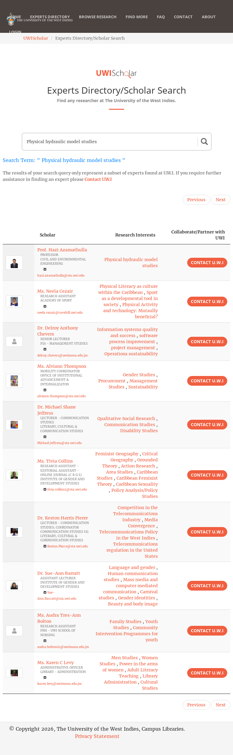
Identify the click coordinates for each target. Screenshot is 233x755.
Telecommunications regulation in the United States (132, 550)
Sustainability (143, 387)
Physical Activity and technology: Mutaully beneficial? (130, 310)
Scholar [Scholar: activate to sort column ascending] (48, 235)
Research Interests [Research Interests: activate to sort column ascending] (135, 235)
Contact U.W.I (98, 179)
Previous (196, 199)
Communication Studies (129, 424)
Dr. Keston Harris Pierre (62, 518)
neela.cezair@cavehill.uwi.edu (60, 313)
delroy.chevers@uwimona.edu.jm (62, 355)
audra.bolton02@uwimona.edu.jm (63, 647)
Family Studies (125, 621)
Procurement (112, 381)
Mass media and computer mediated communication (130, 586)
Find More (137, 23)
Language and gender (132, 567)
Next (221, 199)
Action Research (138, 466)
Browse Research (97, 23)
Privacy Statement (97, 736)
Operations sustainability (131, 354)
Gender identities (136, 598)
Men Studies (124, 657)
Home (15, 23)
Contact (183, 23)
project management (133, 347)
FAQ (161, 23)
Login (15, 38)
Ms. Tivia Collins (55, 461)
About (209, 23)
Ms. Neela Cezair (55, 291)
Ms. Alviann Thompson (61, 366)
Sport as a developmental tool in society (130, 298)
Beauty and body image (133, 604)
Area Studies (119, 472)
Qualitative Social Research (126, 418)
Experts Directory (50, 23)
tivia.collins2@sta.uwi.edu (67, 489)
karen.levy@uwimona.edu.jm (59, 684)
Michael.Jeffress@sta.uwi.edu (59, 443)
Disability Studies (139, 430)
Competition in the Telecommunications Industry (135, 513)
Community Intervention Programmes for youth (127, 634)
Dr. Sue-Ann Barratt (58, 573)
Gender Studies (139, 375)
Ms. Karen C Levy (55, 662)
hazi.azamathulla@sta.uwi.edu (60, 276)
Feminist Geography (116, 454)
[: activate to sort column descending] (18, 235)
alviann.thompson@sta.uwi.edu (61, 396)
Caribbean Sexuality (137, 484)
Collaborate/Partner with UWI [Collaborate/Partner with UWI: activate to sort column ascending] (198, 235)
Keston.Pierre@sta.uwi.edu (67, 546)
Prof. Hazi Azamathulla (62, 250)
